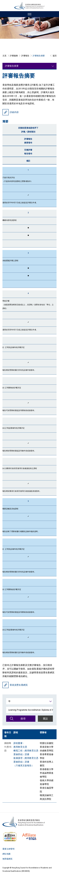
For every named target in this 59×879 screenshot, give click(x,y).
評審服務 (14, 55)
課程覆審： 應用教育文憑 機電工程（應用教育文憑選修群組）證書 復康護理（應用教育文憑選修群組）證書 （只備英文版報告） (25, 754)
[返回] (53, 55)
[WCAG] (9, 836)
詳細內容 (14, 112)
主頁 (4, 55)
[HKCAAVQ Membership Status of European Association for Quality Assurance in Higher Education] (29, 836)
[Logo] (23, 821)
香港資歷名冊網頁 (19, 685)
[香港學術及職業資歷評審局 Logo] (29, 6)
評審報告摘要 (39, 55)
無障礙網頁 (7, 859)
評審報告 (25, 55)
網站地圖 (6, 854)
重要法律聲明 (8, 849)
